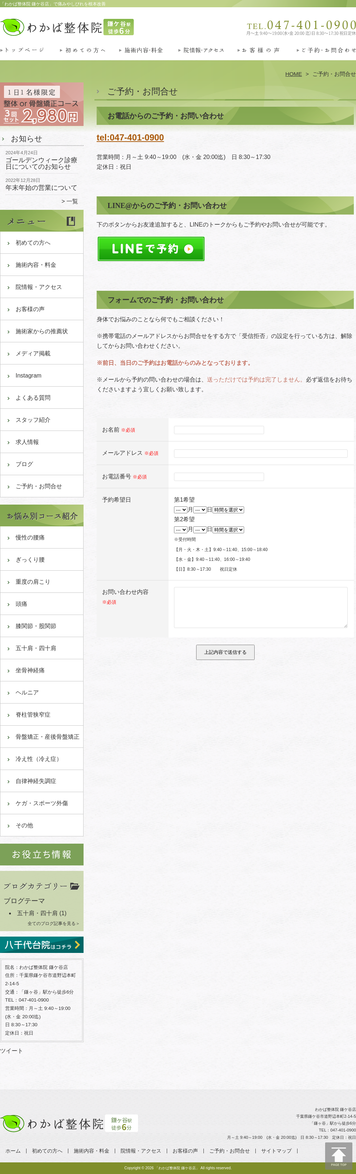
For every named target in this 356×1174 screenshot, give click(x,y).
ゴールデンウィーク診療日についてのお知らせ (41, 163)
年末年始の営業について (41, 187)
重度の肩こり (33, 582)
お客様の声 (266, 56)
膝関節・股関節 (36, 626)
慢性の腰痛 (30, 537)
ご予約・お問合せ (326, 56)
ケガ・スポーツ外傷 (42, 803)
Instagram (28, 375)
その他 (24, 825)
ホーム (30, 56)
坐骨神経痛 (30, 670)
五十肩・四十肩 (36, 648)
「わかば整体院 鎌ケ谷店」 (177, 1168)
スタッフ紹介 (33, 420)
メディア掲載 (33, 353)
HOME (294, 74)
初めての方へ (89, 56)
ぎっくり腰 (30, 560)
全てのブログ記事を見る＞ (54, 923)
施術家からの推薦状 (42, 331)
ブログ (24, 464)
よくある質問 (33, 398)
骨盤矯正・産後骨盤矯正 (48, 737)
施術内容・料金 (148, 56)
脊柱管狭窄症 (33, 715)
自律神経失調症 (36, 781)
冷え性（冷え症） (39, 759)
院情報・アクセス (207, 56)
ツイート (11, 1051)
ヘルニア (27, 692)
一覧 (72, 201)
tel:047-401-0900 (130, 137)
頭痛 (21, 604)
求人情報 (27, 442)
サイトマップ (276, 1151)
